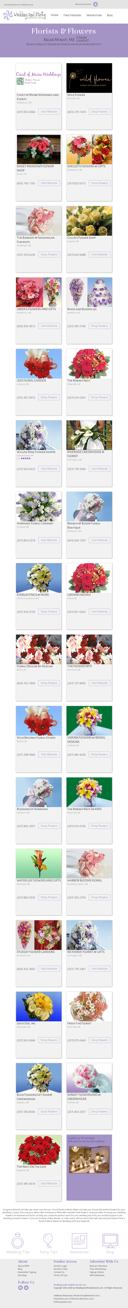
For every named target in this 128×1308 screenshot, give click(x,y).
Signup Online (97, 1272)
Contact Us (59, 1272)
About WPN (23, 1265)
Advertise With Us (12, 5)
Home (54, 15)
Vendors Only (61, 1268)
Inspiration (94, 15)
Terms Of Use (61, 1275)
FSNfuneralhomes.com (81, 1298)
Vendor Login (27, 5)
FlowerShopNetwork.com (86, 1295)
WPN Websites (97, 1275)
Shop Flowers (99, 111)
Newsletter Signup (83, 4)
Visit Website (49, 111)
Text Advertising (98, 1268)
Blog (110, 15)
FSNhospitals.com (63, 1301)
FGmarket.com (61, 1298)
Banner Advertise (98, 1265)
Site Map (22, 1275)
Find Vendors (72, 15)
